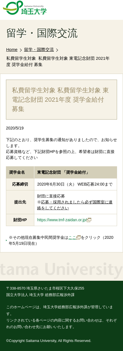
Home (12, 49)
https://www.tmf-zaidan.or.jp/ (64, 220)
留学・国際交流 (39, 49)
